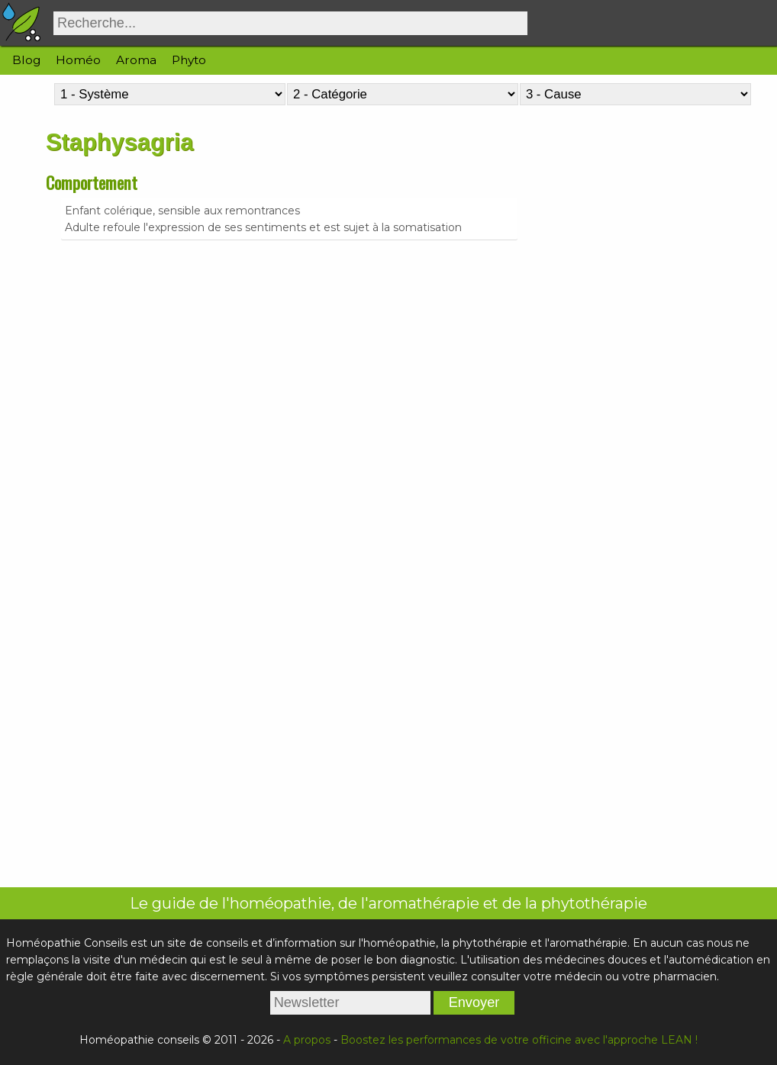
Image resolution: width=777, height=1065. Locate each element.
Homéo (78, 60)
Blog (26, 60)
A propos (306, 1040)
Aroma (136, 60)
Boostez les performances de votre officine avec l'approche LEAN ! (519, 1040)
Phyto (189, 60)
